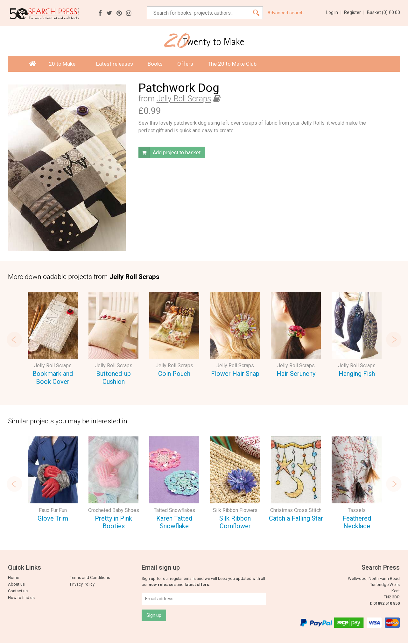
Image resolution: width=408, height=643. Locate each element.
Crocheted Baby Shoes (113, 510)
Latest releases (114, 64)
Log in (333, 12)
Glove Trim (53, 518)
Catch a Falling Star (296, 518)
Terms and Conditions (90, 577)
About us (16, 584)
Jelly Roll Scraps (184, 98)
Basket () (383, 12)
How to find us (21, 597)
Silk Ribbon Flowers (235, 510)
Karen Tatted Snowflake (174, 522)
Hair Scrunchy (296, 373)
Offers (185, 64)
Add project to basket (169, 152)
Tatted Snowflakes (174, 510)
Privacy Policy (82, 584)
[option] (52, 339)
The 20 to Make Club (232, 64)
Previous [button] (14, 339)
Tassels (357, 510)
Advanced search (285, 13)
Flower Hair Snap (235, 373)
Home (13, 577)
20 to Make (65, 64)
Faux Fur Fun (53, 510)
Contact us (18, 590)
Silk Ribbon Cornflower (235, 522)
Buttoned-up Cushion (113, 377)
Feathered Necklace (356, 522)
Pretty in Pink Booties (113, 522)
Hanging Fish (357, 373)
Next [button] (394, 339)
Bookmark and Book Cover (52, 377)
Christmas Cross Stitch (295, 510)
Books (155, 64)
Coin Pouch (174, 373)
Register (354, 12)
